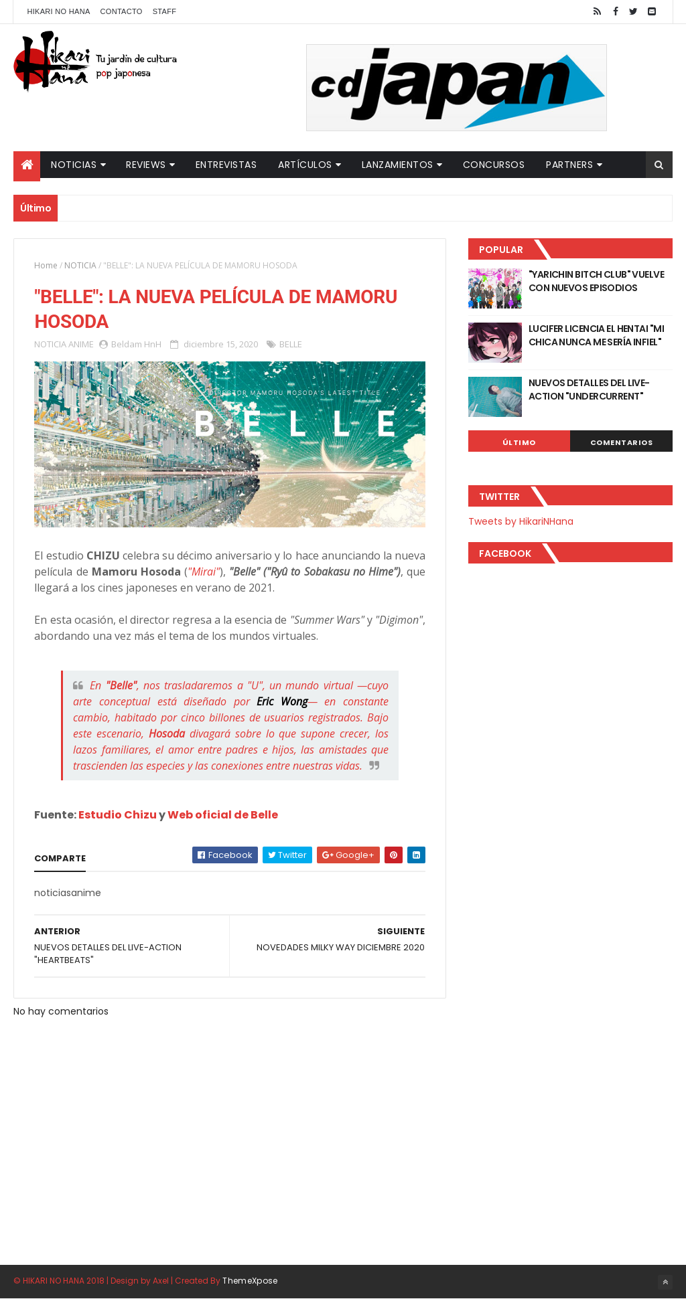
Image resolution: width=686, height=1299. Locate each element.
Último (519, 442)
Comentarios (621, 442)
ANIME (81, 344)
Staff (165, 11)
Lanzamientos (397, 164)
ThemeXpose (249, 1280)
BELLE (290, 344)
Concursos (494, 164)
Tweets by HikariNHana (520, 521)
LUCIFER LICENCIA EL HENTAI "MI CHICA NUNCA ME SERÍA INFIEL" (596, 335)
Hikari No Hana (58, 11)
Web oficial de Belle (222, 814)
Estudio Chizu (117, 814)
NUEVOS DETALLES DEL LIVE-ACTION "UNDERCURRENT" (589, 389)
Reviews (146, 164)
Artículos (305, 164)
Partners (569, 164)
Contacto (121, 11)
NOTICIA (80, 265)
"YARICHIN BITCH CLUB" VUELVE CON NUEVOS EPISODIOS (596, 281)
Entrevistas (226, 164)
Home (46, 265)
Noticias (73, 164)
